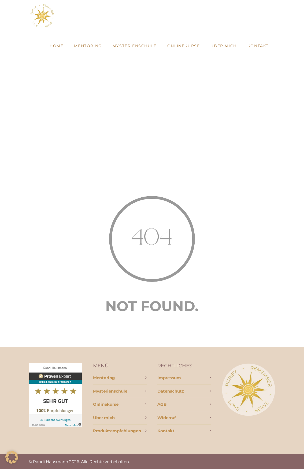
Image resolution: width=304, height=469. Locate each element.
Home (56, 45)
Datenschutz (170, 391)
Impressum (169, 377)
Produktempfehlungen (117, 430)
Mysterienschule (135, 45)
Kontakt (258, 45)
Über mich (223, 45)
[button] (12, 457)
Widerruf (166, 417)
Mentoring (88, 45)
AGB (161, 404)
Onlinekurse (183, 45)
